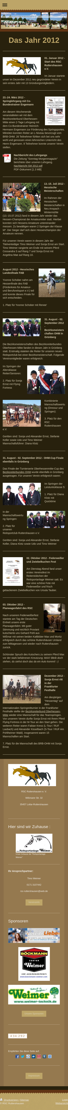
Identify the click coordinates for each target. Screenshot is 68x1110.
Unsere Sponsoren (34, 1013)
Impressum (34, 1075)
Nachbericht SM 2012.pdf (28, 165)
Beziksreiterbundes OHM (17, 472)
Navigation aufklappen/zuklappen (34, 5)
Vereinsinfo (34, 902)
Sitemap (24, 1100)
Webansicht (61, 1103)
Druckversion (9, 1100)
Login (65, 1099)
